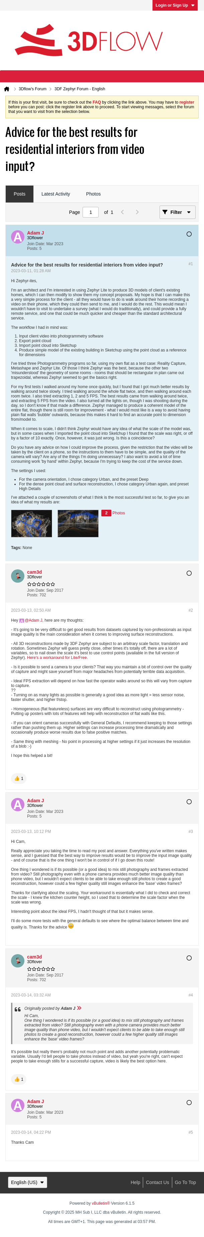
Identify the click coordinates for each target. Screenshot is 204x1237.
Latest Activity (55, 194)
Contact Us (157, 1182)
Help (135, 1182)
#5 (191, 1132)
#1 (191, 264)
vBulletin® (101, 1203)
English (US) (27, 1182)
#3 (191, 831)
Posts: (32, 248)
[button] (18, 778)
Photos (93, 194)
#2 (191, 610)
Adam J (35, 620)
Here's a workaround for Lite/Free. (57, 657)
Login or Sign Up (175, 5)
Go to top (185, 1182)
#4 (191, 995)
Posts (19, 194)
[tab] (19, 194)
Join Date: (36, 244)
